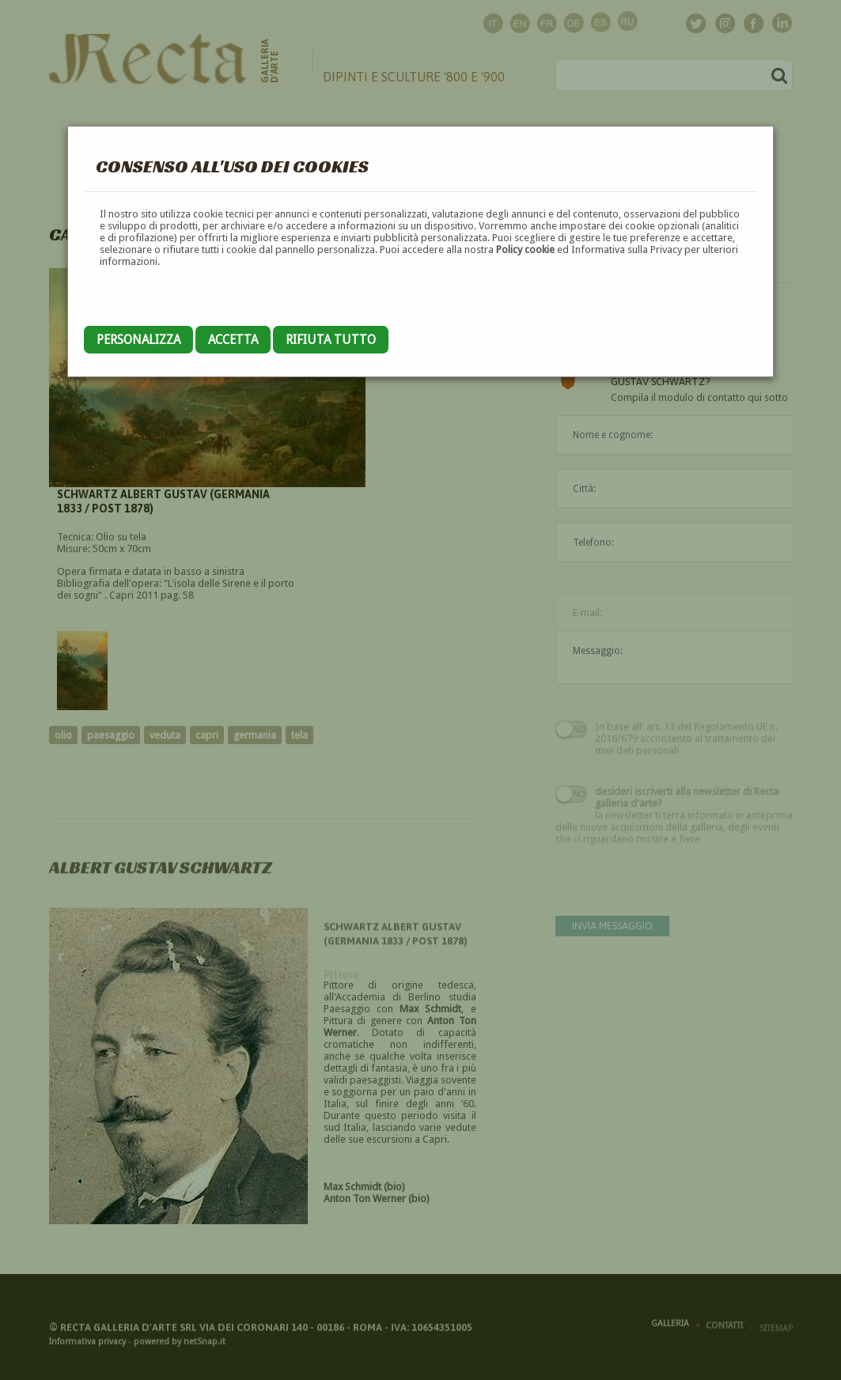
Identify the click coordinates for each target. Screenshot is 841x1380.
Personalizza (138, 339)
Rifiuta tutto (331, 339)
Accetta (233, 339)
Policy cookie (525, 249)
